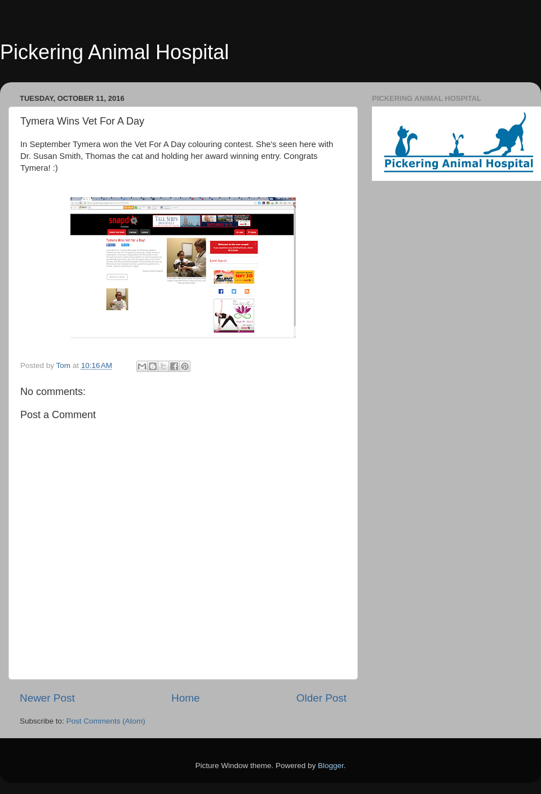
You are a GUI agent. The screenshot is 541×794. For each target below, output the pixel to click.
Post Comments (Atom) (105, 721)
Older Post (321, 698)
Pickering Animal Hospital (114, 52)
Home (185, 698)
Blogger (331, 765)
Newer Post (47, 698)
